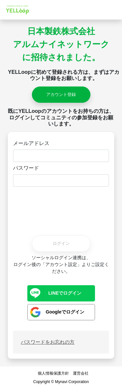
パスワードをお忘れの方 (48, 342)
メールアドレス (31, 143)
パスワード (26, 168)
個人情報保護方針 (53, 373)
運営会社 (80, 373)
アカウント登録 (61, 94)
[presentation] (61, 207)
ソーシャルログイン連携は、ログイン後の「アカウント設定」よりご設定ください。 (61, 264)
